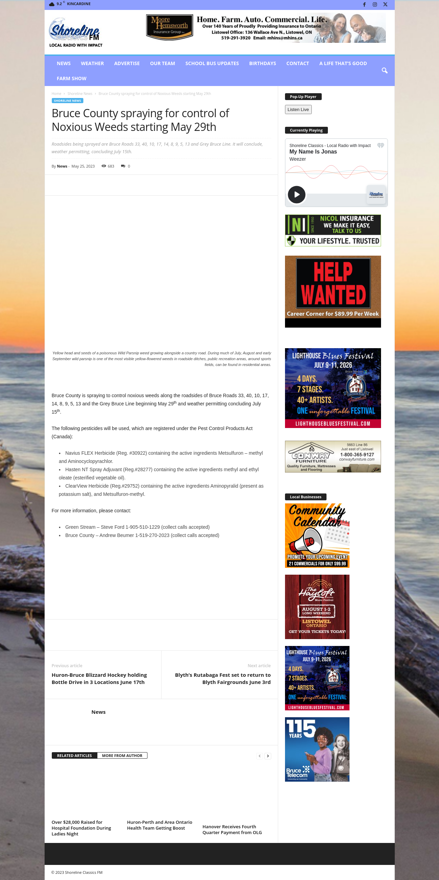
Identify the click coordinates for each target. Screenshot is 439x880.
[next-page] (267, 755)
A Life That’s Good (343, 63)
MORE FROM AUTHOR (122, 755)
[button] (384, 70)
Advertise (127, 63)
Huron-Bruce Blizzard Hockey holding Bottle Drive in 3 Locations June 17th (99, 678)
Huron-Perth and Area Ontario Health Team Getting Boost (159, 825)
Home (56, 93)
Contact (297, 63)
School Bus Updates (212, 63)
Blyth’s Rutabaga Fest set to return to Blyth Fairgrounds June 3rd (223, 678)
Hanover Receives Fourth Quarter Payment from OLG (232, 829)
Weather (92, 63)
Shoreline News (80, 93)
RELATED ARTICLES (74, 755)
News (64, 63)
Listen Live (298, 109)
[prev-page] (259, 755)
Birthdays (262, 63)
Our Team (162, 63)
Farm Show (72, 78)
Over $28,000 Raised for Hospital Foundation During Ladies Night (81, 828)
